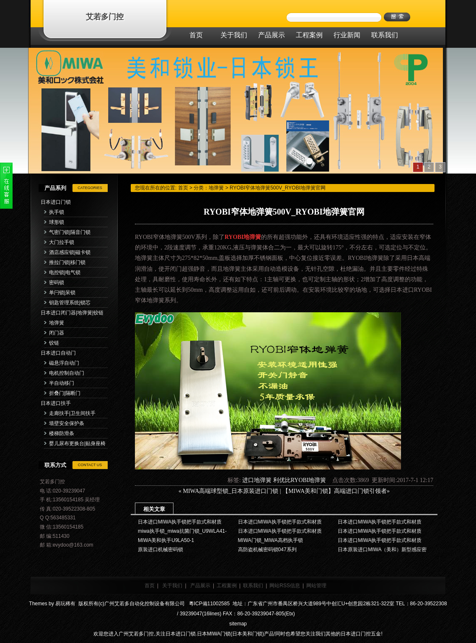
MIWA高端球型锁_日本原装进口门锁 (230, 491)
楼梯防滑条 (61, 433)
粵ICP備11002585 (208, 604)
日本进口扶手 (56, 403)
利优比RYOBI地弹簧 (299, 480)
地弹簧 (56, 323)
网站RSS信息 (284, 586)
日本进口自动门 (58, 353)
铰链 (54, 343)
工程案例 (227, 586)
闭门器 (56, 333)
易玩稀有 (65, 604)
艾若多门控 (105, 17)
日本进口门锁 (56, 202)
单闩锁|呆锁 (62, 293)
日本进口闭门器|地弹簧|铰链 (72, 313)
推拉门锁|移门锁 (67, 262)
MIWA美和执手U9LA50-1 (166, 540)
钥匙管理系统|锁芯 (70, 303)
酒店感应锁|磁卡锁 (70, 252)
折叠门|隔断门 (64, 393)
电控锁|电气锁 (64, 272)
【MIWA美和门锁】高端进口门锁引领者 (334, 491)
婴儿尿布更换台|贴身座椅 (77, 443)
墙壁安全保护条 (66, 423)
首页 (183, 188)
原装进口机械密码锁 (160, 549)
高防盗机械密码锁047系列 (267, 549)
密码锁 (56, 282)
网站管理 (316, 586)
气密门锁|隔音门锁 (70, 232)
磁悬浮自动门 (64, 363)
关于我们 (172, 586)
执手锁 (56, 212)
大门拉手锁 (61, 242)
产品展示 (200, 586)
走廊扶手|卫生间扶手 (72, 413)
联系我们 (253, 586)
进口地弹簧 (257, 480)
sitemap (238, 624)
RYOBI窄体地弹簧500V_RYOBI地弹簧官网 (278, 188)
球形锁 (56, 222)
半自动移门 (61, 383)
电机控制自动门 (66, 373)
